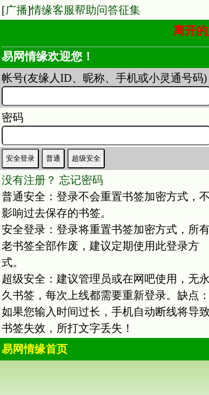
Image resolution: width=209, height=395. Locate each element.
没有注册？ (29, 180)
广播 (16, 10)
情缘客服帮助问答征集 (85, 10)
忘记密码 (81, 180)
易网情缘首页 (34, 349)
